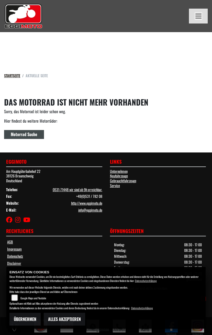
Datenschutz (15, 256)
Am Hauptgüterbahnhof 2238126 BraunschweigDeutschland (23, 176)
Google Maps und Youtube (33, 298)
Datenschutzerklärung (146, 281)
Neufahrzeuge (119, 175)
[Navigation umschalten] (198, 16)
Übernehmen (25, 319)
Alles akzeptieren (64, 319)
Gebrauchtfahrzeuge (123, 180)
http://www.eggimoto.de (86, 203)
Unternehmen (119, 171)
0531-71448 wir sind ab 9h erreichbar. (77, 189)
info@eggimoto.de (90, 210)
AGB (10, 241)
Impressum (14, 249)
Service (115, 185)
